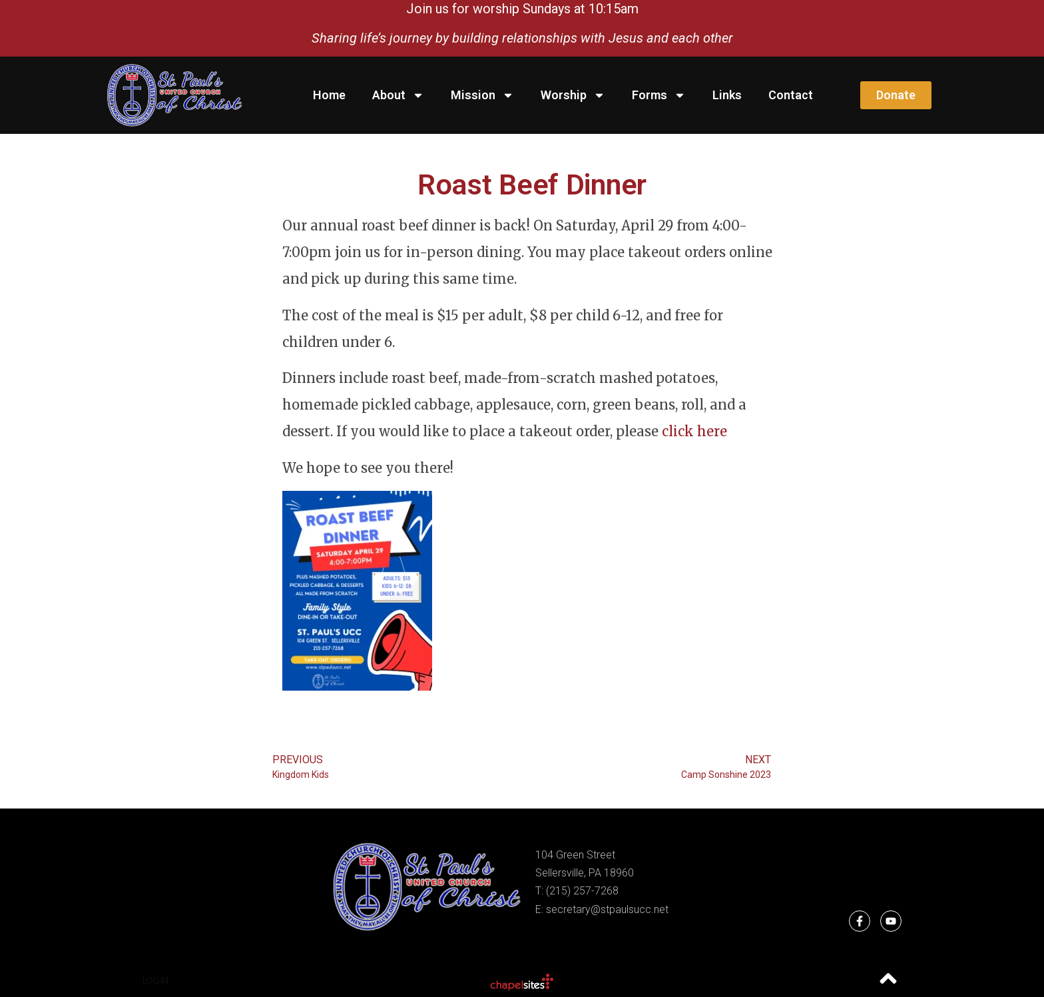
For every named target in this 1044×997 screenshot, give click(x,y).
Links (727, 95)
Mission (482, 95)
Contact (790, 95)
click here (694, 431)
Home (329, 95)
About (398, 95)
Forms (659, 95)
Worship (573, 95)
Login (155, 980)
